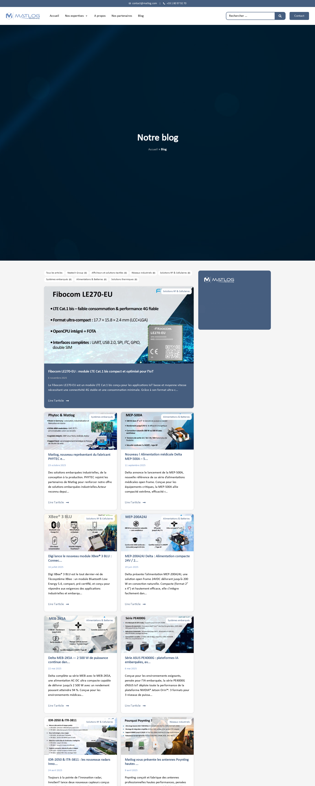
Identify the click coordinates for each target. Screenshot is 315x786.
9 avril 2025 (131, 770)
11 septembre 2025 (135, 465)
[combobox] (250, 16)
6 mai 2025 (131, 668)
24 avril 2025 (55, 770)
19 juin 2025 (131, 567)
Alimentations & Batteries (176, 417)
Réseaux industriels (180, 722)
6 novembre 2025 (57, 378)
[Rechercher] (280, 16)
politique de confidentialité (233, 322)
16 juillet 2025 (55, 567)
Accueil (153, 149)
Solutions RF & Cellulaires (176, 291)
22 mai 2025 (54, 668)
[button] (76, 16)
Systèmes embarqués (102, 417)
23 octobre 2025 (57, 465)
